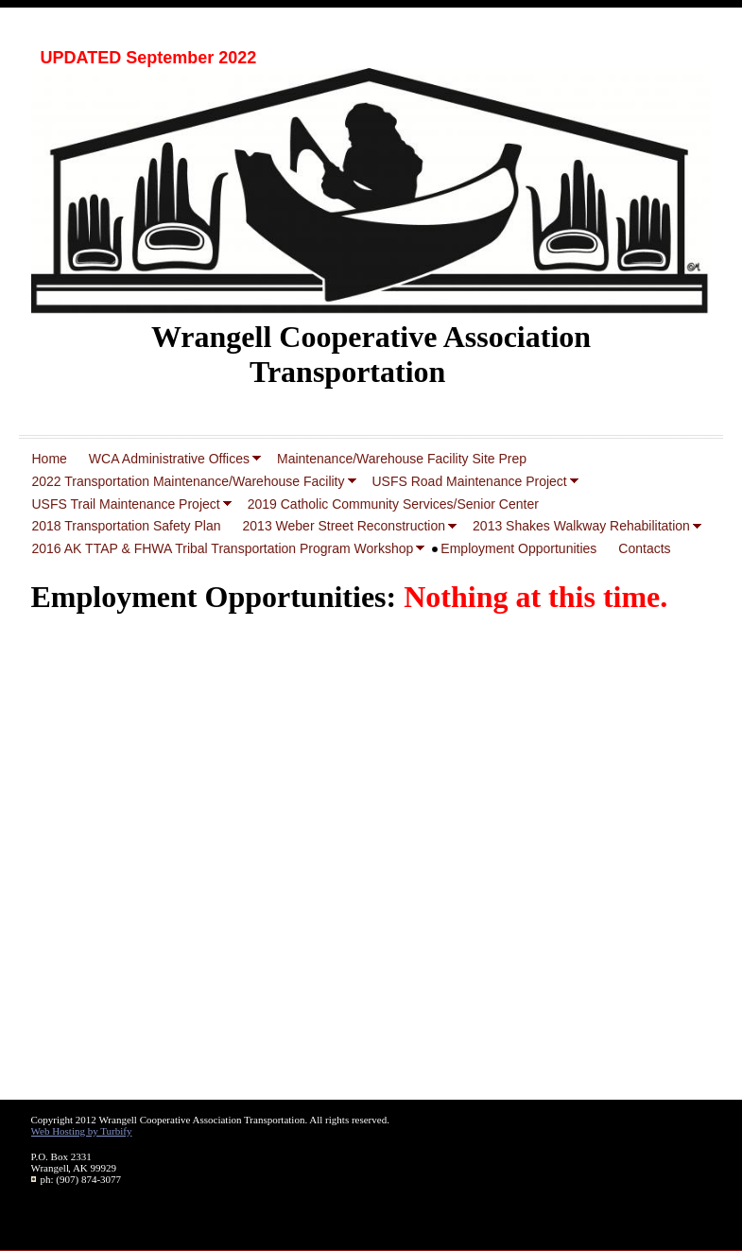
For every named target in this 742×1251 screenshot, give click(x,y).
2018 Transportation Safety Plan (126, 525)
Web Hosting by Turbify (81, 1131)
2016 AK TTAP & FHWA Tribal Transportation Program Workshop (223, 548)
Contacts (644, 548)
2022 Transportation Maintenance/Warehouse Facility (188, 481)
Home (49, 458)
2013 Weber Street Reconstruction (344, 525)
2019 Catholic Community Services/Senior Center (393, 504)
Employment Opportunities (518, 548)
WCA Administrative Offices (169, 458)
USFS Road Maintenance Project (469, 481)
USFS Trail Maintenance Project (126, 504)
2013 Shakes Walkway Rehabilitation (581, 525)
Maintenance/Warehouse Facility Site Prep (401, 458)
